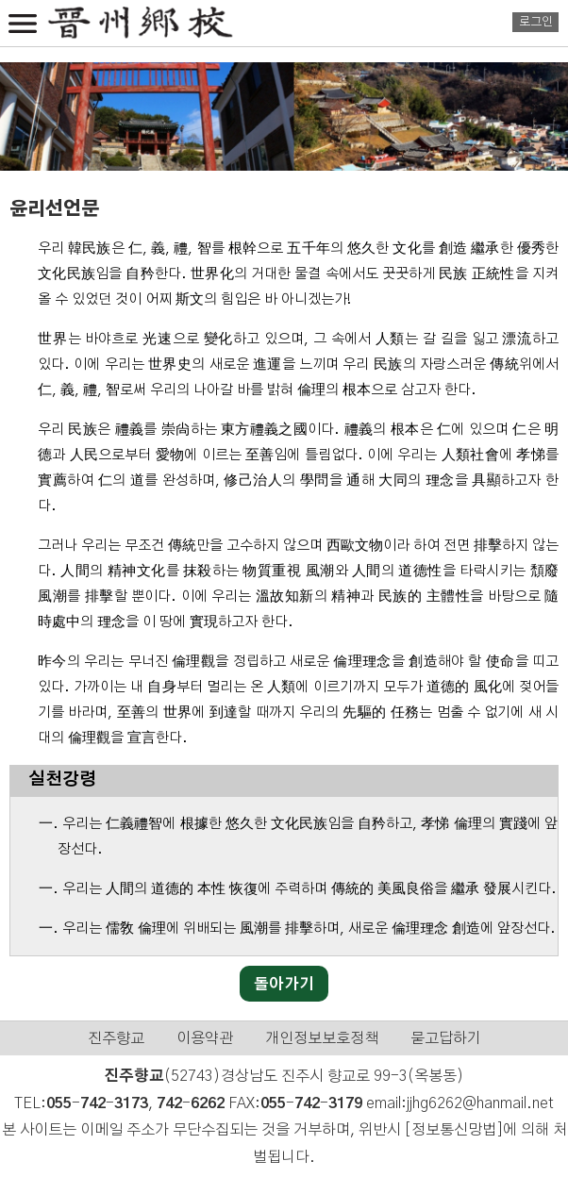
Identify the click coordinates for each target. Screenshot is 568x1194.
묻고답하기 (445, 1038)
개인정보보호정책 (321, 1038)
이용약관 (204, 1038)
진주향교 (116, 1038)
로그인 (536, 22)
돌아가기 (284, 984)
